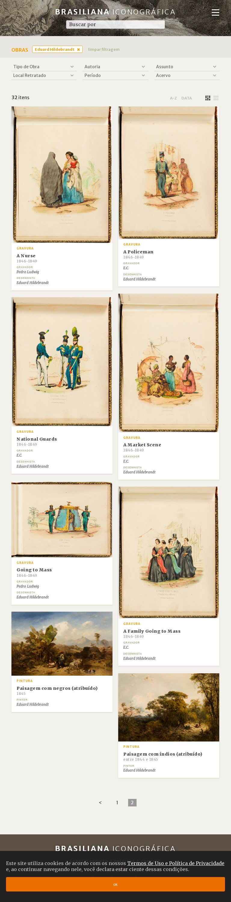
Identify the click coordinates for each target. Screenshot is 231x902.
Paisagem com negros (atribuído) (57, 691)
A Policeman (138, 254)
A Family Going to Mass (151, 633)
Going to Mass (34, 572)
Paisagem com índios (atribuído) (162, 756)
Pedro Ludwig (28, 272)
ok (115, 884)
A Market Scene (142, 447)
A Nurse (27, 258)
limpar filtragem (104, 49)
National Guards (37, 441)
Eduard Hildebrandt (55, 49)
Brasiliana (115, 12)
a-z (173, 98)
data (186, 98)
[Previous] (100, 802)
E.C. (126, 268)
